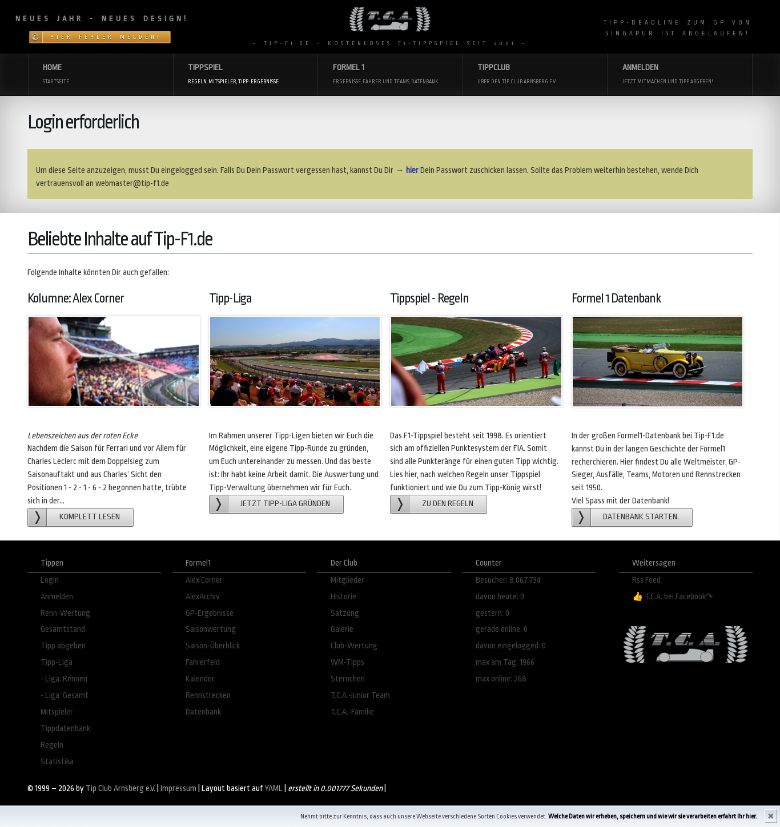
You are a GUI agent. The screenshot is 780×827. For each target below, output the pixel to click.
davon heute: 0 (500, 597)
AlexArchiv (203, 597)
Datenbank (203, 712)
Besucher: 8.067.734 (508, 580)
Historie (343, 597)
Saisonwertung (211, 629)
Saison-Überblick (213, 646)
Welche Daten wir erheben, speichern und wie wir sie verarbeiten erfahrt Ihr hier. (652, 816)
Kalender (200, 679)
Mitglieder (347, 580)
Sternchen (348, 679)
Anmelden (57, 597)
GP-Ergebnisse (210, 613)
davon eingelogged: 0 (511, 646)
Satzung (345, 613)
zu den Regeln (447, 504)
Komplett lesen (89, 517)
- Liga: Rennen (64, 679)
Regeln (52, 745)
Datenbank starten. (641, 517)
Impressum (178, 788)
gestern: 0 (492, 613)
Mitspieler (57, 712)
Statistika (57, 762)
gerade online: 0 (502, 629)
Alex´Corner (204, 580)
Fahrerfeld (203, 662)
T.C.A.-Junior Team (360, 695)
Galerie (342, 629)
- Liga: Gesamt (65, 695)
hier (412, 170)
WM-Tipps (347, 662)
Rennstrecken (208, 695)
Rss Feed (646, 580)
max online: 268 (501, 679)
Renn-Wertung (65, 613)
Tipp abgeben (63, 646)
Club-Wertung (354, 646)
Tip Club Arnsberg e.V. (120, 788)
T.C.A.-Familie (352, 712)
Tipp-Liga (57, 662)
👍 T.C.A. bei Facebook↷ (672, 597)
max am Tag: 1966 (505, 662)
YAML (274, 788)
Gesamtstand (63, 629)
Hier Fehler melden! (106, 37)
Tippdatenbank (65, 728)
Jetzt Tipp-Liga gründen (285, 504)
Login (50, 580)
